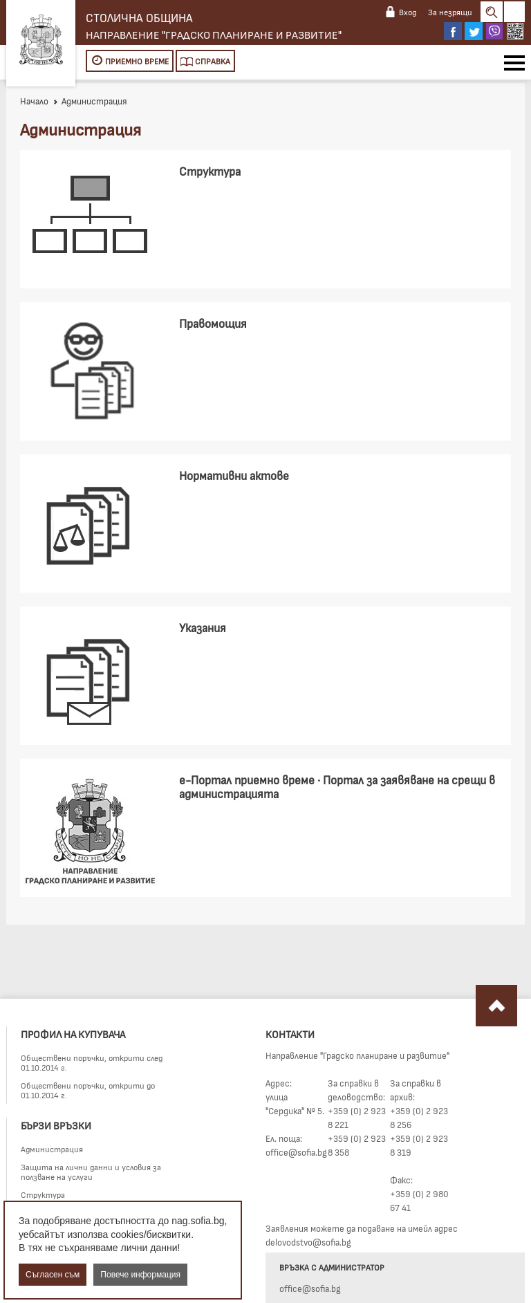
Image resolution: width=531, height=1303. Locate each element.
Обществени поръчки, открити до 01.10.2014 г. (88, 1090)
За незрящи (450, 12)
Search (492, 11)
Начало (34, 101)
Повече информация (140, 1274)
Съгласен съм (53, 1274)
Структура (43, 1194)
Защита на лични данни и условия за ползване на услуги (91, 1171)
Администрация (52, 1149)
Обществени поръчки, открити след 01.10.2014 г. (91, 1062)
